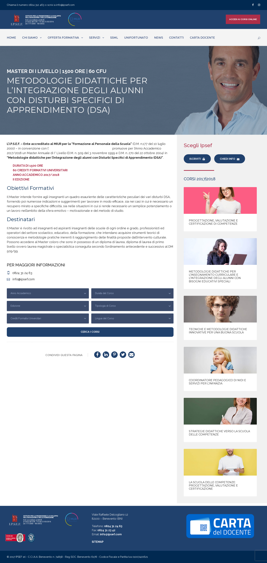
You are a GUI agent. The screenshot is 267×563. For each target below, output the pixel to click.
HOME (11, 37)
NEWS (158, 37)
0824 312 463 (37, 4)
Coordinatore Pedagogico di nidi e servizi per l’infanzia (217, 382)
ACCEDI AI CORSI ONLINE (243, 19)
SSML (114, 37)
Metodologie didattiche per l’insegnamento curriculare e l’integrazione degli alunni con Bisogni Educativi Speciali (215, 276)
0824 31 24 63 (113, 526)
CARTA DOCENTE (202, 37)
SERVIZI (94, 37)
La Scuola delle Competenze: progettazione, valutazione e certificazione (213, 485)
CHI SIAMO (30, 37)
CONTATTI (176, 37)
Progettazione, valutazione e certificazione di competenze (213, 222)
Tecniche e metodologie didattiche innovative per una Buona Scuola (218, 331)
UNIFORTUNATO (136, 37)
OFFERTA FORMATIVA (63, 37)
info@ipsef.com (65, 4)
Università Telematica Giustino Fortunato (80, 148)
